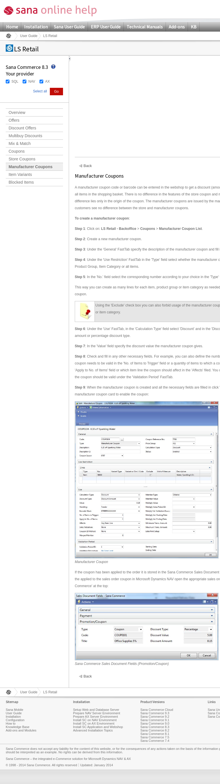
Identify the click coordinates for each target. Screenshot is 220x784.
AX (47, 81)
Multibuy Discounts (25, 135)
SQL (14, 81)
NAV (31, 81)
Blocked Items (21, 182)
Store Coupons (22, 159)
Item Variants (20, 174)
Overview (17, 112)
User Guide (29, 36)
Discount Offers (22, 128)
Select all (40, 91)
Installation (36, 27)
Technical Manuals (145, 27)
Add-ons (177, 27)
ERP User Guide (106, 27)
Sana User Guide (69, 27)
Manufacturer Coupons (30, 166)
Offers (14, 120)
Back (88, 166)
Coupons (17, 151)
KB (194, 27)
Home (12, 27)
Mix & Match (20, 143)
